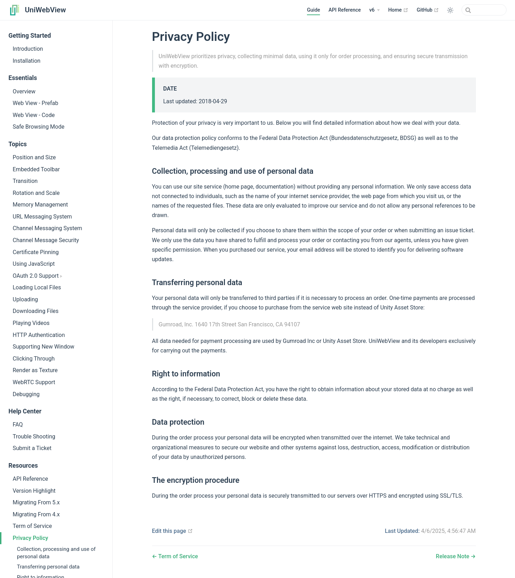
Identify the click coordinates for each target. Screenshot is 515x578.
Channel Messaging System (47, 228)
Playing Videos (31, 323)
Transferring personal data (48, 567)
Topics (17, 144)
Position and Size (34, 157)
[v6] (374, 10)
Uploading (25, 299)
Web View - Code (34, 115)
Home (398, 10)
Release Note (453, 556)
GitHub (428, 10)
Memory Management (40, 204)
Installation (26, 60)
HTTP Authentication (39, 335)
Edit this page (172, 531)
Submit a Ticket (32, 448)
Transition (25, 181)
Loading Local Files (37, 287)
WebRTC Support (34, 382)
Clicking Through (34, 358)
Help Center (25, 411)
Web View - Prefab (35, 103)
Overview (24, 91)
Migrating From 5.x (36, 502)
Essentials (22, 77)
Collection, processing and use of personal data (56, 553)
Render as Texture (35, 370)
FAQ (18, 424)
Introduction (28, 48)
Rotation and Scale (36, 193)
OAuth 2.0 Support (37, 275)
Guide (313, 10)
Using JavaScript (34, 263)
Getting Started (29, 35)
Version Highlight (34, 490)
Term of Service (32, 526)
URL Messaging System (42, 216)
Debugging (26, 394)
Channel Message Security (46, 240)
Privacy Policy (30, 538)
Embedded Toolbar (36, 169)
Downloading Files (35, 311)
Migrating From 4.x (36, 514)
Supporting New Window (43, 346)
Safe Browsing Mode (38, 126)
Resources (23, 465)
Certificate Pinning (36, 252)
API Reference (344, 10)
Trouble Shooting (34, 436)
